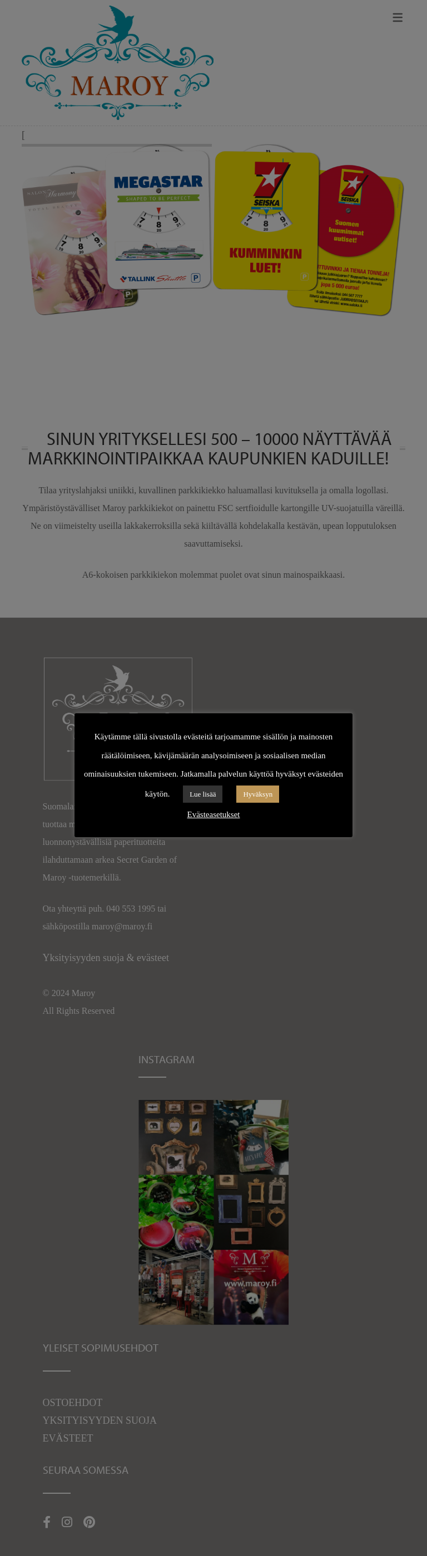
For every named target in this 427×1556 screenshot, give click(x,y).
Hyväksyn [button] (257, 794)
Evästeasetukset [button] (213, 814)
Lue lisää (203, 794)
